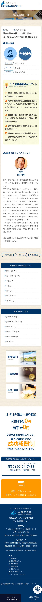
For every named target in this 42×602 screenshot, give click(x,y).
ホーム (13, 556)
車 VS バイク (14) (12, 331)
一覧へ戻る (22, 255)
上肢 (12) (9, 281)
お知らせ (14, 558)
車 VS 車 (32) (11, 326)
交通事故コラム (16, 561)
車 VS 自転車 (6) (12, 336)
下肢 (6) (9, 285)
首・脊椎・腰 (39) (13, 276)
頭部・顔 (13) (11, 271)
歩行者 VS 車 (21, 30)
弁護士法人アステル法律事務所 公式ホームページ (19, 584)
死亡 (7, 30)
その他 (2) (10, 300)
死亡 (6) (9, 290)
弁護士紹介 (14, 566)
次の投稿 (35, 255)
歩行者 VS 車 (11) (12, 316)
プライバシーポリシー (18, 574)
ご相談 (7, 241)
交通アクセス (15, 569)
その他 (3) (10, 341)
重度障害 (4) (11, 295)
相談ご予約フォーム (17, 572)
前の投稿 (8, 255)
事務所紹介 (14, 564)
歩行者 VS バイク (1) (14, 321)
